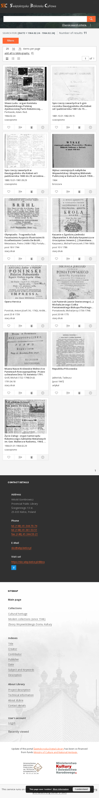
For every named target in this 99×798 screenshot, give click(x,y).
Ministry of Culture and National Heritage (56, 752)
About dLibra (15, 700)
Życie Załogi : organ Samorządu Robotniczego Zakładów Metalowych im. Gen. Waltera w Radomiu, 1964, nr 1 (25, 438)
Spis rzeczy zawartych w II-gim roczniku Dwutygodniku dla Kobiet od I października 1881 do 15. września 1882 (71, 106)
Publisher (13, 659)
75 (19, 49)
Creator (12, 649)
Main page (14, 599)
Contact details (17, 705)
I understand (81, 789)
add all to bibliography (19, 53)
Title (10, 643)
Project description (19, 689)
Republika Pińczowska (64, 368)
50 (13, 49)
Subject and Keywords (21, 669)
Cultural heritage (17, 613)
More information (61, 789)
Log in (12, 723)
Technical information (21, 695)
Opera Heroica (13, 301)
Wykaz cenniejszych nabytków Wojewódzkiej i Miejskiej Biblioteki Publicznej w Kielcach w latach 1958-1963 (72, 173)
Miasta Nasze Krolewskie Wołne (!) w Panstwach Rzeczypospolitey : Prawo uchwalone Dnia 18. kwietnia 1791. (25, 371)
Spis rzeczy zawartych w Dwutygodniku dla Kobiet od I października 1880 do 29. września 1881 (24, 173)
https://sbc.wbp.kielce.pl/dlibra (28, 562)
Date (11, 664)
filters (10, 40)
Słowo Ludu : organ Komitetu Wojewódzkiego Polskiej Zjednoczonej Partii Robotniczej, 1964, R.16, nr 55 (23, 106)
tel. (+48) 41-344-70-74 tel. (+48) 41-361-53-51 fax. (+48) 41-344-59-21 (24, 530)
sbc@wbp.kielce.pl (21, 548)
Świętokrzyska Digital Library (48, 748)
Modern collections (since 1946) (26, 619)
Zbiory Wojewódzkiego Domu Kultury (30, 624)
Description (15, 675)
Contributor (15, 654)
